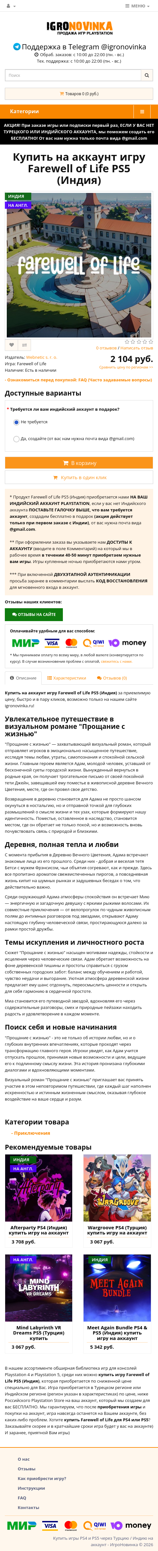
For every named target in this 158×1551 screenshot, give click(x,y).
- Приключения (30, 1133)
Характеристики (66, 678)
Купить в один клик (79, 477)
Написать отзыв (137, 348)
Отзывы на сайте (33, 614)
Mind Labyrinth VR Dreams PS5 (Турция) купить (38, 1333)
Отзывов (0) (112, 678)
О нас (24, 1459)
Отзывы (26, 1469)
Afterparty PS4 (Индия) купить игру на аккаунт (39, 1230)
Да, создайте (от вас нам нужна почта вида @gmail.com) (73, 439)
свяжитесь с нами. (117, 661)
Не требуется (30, 422)
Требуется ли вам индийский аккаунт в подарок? (64, 409)
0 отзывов (106, 348)
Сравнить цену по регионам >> (126, 367)
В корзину (79, 463)
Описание (23, 678)
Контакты (28, 1507)
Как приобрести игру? (42, 1478)
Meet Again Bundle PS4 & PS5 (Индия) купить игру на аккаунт (117, 1333)
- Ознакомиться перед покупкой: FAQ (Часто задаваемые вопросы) (78, 380)
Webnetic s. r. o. (41, 357)
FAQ (22, 1498)
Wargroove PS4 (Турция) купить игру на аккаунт (117, 1230)
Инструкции (31, 1488)
